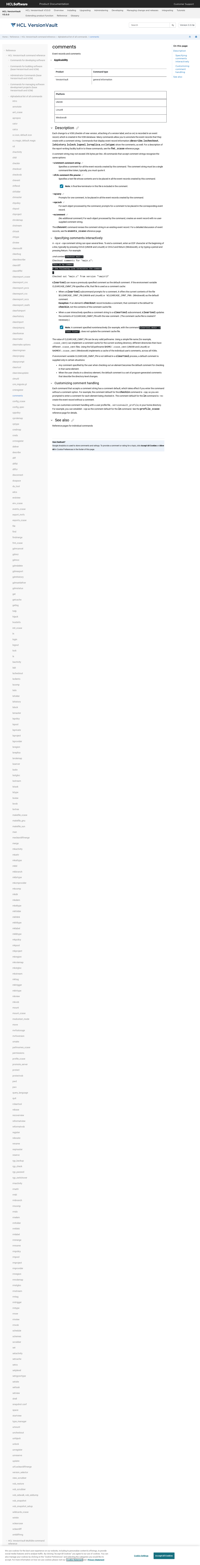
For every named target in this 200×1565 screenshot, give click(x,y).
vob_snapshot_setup (22, 1506)
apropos (16, 118)
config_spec (18, 407)
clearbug (16, 254)
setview (16, 1393)
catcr (15, 123)
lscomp (16, 684)
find (14, 531)
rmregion (16, 1274)
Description (179, 51)
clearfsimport (18, 310)
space (15, 1410)
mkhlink (16, 917)
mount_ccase (18, 1013)
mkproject (17, 951)
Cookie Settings (141, 1557)
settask (16, 1387)
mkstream (17, 973)
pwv (14, 1087)
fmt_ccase (17, 543)
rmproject (17, 1262)
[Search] (173, 25)
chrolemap (17, 220)
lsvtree (15, 809)
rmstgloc (16, 1285)
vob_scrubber (19, 1489)
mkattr (15, 855)
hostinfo (16, 622)
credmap (16, 429)
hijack (15, 616)
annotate (16, 106)
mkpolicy (16, 939)
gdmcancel (17, 548)
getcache (16, 599)
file (13, 526)
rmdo (15, 1211)
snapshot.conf (19, 1404)
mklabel (16, 928)
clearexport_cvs (20, 282)
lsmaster (16, 713)
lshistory (16, 701)
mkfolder (16, 911)
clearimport (18, 322)
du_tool (16, 486)
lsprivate (16, 730)
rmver (15, 1313)
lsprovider (17, 741)
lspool (15, 724)
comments (94, 37)
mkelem (16, 900)
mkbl (14, 866)
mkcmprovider (19, 883)
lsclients (16, 679)
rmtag (15, 1296)
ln (13, 633)
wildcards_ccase (20, 1512)
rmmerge (16, 1240)
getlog (15, 605)
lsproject (16, 735)
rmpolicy (16, 1251)
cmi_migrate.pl (19, 384)
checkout (16, 169)
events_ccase (18, 509)
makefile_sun (18, 826)
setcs (15, 1364)
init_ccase (17, 628)
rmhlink (16, 1228)
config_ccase (18, 401)
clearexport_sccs (20, 299)
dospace (16, 480)
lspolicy (16, 718)
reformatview (18, 1121)
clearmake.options (21, 344)
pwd (14, 1081)
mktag (15, 979)
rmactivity (17, 1183)
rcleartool (17, 1104)
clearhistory (18, 316)
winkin (15, 1517)
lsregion (16, 747)
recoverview (18, 1115)
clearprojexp (18, 356)
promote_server (20, 1064)
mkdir (15, 894)
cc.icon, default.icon (22, 135)
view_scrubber (19, 1478)
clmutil (15, 378)
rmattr (15, 1189)
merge (15, 843)
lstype (15, 792)
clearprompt (18, 361)
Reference (62, 15)
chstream (17, 225)
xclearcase (17, 1523)
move (15, 1024)
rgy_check (17, 1166)
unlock (15, 1444)
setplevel (16, 1370)
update (15, 1461)
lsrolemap (17, 758)
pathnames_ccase (21, 1047)
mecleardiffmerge (21, 837)
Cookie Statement (75, 1561)
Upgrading (85, 10)
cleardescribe (18, 259)
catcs (15, 129)
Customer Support (184, 4)
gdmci (15, 554)
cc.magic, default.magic (24, 140)
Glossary (75, 15)
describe (16, 452)
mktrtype (16, 990)
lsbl (14, 667)
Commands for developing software (27, 60)
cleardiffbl (17, 271)
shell (14, 1398)
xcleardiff (17, 1529)
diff (14, 458)
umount (16, 1427)
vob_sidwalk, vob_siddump (25, 1495)
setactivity (17, 1353)
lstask (15, 786)
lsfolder (16, 696)
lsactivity (16, 662)
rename (16, 1143)
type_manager (19, 1421)
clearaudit (17, 248)
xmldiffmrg (17, 1534)
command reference (38, 37)
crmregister (18, 441)
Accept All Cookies (164, 1557)
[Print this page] (196, 37)
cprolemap (17, 418)
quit (14, 1098)
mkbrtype (17, 877)
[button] (4, 50)
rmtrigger (17, 1302)
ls (13, 656)
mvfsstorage (18, 1030)
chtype (15, 237)
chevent (16, 180)
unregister (17, 1450)
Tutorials (181, 10)
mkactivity (17, 849)
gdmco (15, 560)
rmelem (16, 1217)
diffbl (15, 463)
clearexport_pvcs (20, 288)
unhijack (16, 1438)
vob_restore (18, 1483)
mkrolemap (17, 962)
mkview (16, 996)
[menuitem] (38, 10)
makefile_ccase (19, 815)
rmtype (15, 1308)
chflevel (16, 186)
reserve (16, 1155)
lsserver (16, 764)
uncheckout (18, 1432)
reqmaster (17, 1149)
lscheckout (17, 673)
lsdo (14, 690)
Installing (71, 10)
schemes (16, 1336)
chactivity (17, 152)
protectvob (17, 1075)
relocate (16, 1138)
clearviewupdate (20, 373)
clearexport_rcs (19, 293)
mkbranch (17, 871)
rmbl (14, 1194)
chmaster (17, 197)
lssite (15, 769)
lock (14, 650)
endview (16, 497)
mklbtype (16, 934)
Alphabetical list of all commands (72, 37)
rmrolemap (17, 1279)
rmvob (15, 1325)
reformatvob (18, 1126)
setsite (15, 1381)
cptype (15, 424)
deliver (15, 446)
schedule (16, 1330)
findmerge (17, 537)
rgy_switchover (19, 1177)
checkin (16, 163)
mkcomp (16, 888)
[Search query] (152, 25)
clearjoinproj (18, 327)
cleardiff (16, 265)
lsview (15, 798)
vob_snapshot (19, 1500)
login (14, 639)
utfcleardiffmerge (22, 1466)
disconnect (17, 475)
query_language (20, 1092)
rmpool (15, 1257)
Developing (117, 10)
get (14, 594)
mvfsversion (18, 1036)
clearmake (17, 339)
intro (14, 101)
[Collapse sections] (190, 37)
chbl (14, 157)
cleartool (16, 367)
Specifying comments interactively (182, 58)
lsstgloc (16, 775)
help (14, 611)
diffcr (15, 469)
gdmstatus (17, 588)
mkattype (17, 860)
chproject (17, 214)
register (16, 1132)
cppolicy (16, 412)
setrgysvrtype (19, 1376)
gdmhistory (18, 577)
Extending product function (39, 15)
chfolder (16, 191)
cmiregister (17, 390)
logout (15, 645)
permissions (18, 1053)
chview (15, 242)
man (14, 832)
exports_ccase (19, 520)
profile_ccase (18, 1059)
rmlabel (16, 1234)
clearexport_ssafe (21, 305)
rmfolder (16, 1223)
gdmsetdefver (19, 582)
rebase (15, 1109)
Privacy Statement (96, 1561)
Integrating (167, 10)
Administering (101, 10)
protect (16, 1070)
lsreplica (16, 752)
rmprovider (17, 1268)
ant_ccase (17, 112)
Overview (59, 10)
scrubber (16, 1342)
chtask (15, 231)
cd (13, 146)
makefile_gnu (18, 820)
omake (15, 1041)
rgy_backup (18, 1161)
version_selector (20, 1472)
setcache (16, 1359)
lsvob (15, 803)
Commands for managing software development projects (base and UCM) (27, 87)
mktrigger (17, 985)
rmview (16, 1319)
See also (177, 77)
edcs (14, 492)
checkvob (17, 174)
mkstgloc (16, 968)
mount (15, 1007)
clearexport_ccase (21, 276)
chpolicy (16, 203)
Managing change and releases (142, 10)
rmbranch (17, 1200)
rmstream (17, 1291)
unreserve (17, 1455)
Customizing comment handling (182, 69)
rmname (16, 1245)
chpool (15, 208)
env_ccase (17, 503)
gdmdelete (17, 565)
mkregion (17, 957)
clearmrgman (18, 350)
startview (17, 1415)
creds (15, 435)
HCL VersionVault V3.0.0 (11, 13)
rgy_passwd (18, 1172)
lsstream (16, 781)
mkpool (16, 945)
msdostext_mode (20, 1019)
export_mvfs (18, 514)
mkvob (15, 1002)
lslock (15, 707)
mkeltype (16, 905)
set (13, 1347)
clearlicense (18, 333)
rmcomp (16, 1206)
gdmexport (17, 571)
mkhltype (16, 922)
